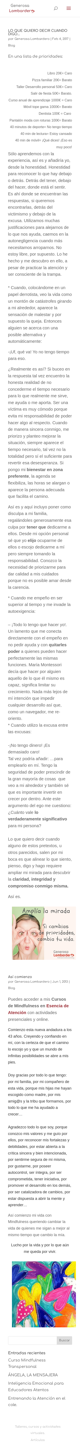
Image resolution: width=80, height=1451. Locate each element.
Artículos (38, 1440)
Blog (11, 45)
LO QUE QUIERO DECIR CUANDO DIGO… (37, 32)
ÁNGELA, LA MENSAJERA (33, 1375)
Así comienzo (20, 977)
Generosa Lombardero (32, 39)
